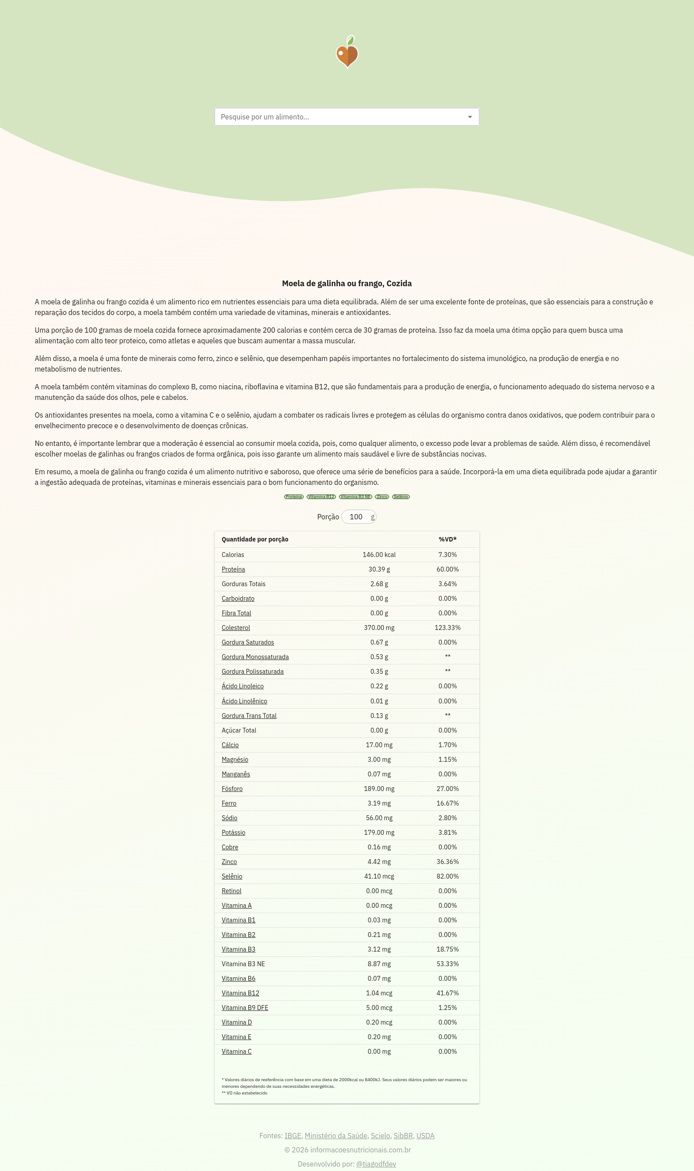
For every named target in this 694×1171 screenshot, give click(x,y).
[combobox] (339, 117)
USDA (425, 1135)
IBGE (293, 1135)
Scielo (380, 1135)
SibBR (403, 1135)
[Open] (470, 117)
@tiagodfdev (376, 1163)
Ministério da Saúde (336, 1135)
